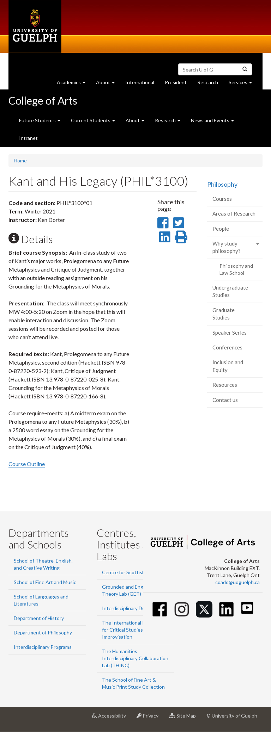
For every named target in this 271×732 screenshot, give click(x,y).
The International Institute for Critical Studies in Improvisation (132, 630)
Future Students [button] (39, 120)
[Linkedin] (226, 609)
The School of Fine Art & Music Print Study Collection (133, 683)
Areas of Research (233, 213)
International (139, 82)
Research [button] (167, 120)
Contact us (225, 400)
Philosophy (222, 184)
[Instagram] (182, 609)
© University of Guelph (231, 716)
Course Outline (26, 463)
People (220, 228)
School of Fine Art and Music (45, 582)
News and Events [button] (212, 120)
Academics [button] (74, 84)
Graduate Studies (223, 314)
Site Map (185, 718)
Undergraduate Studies (230, 291)
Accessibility (111, 718)
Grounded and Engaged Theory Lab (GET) (128, 590)
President (176, 82)
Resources (224, 384)
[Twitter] (204, 609)
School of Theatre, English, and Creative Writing (43, 564)
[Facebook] (159, 609)
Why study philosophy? (226, 247)
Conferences (227, 347)
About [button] (108, 84)
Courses (222, 199)
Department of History (39, 618)
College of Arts (42, 100)
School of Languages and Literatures (41, 600)
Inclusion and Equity (227, 366)
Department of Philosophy (43, 632)
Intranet (28, 138)
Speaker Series (229, 332)
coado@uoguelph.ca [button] (237, 582)
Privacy (150, 718)
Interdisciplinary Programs (43, 647)
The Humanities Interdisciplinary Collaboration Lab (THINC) (135, 658)
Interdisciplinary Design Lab (132, 608)
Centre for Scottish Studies (132, 572)
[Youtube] (247, 608)
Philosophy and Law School (236, 269)
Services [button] (243, 84)
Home (20, 160)
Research (210, 84)
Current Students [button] (93, 120)
